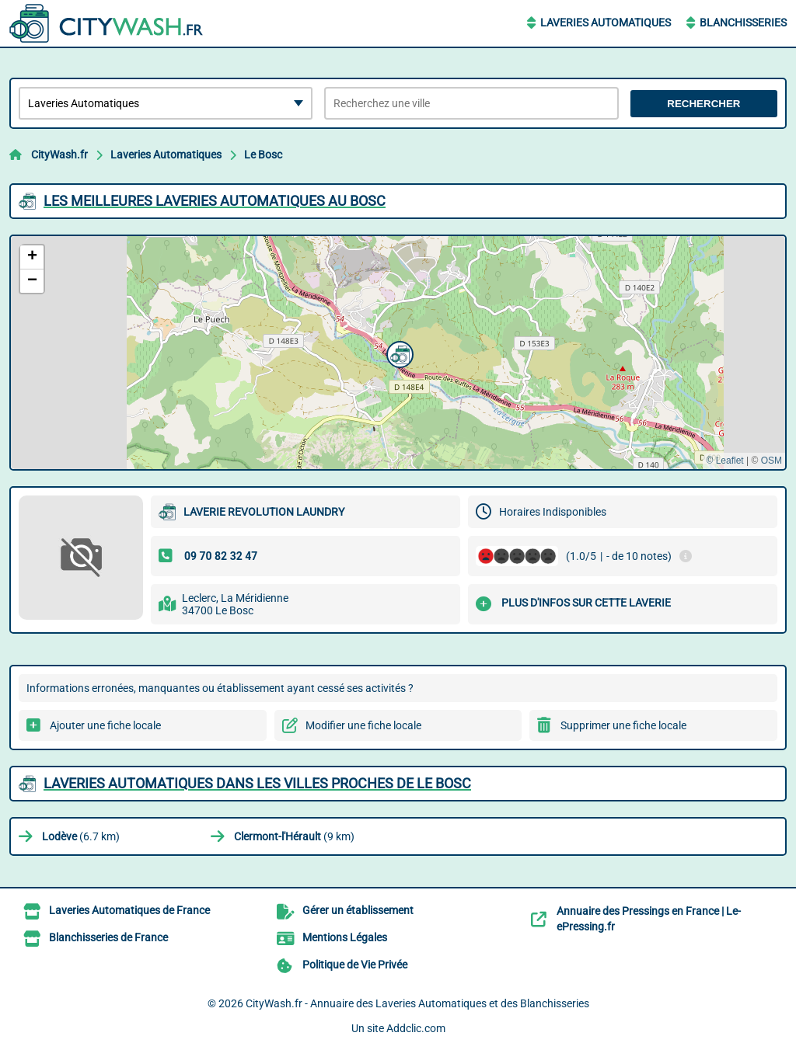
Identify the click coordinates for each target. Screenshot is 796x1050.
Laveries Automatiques (605, 22)
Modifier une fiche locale (363, 725)
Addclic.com (415, 1028)
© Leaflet (724, 460)
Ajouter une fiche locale (105, 725)
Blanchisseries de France (108, 937)
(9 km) (294, 836)
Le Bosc (263, 154)
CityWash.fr (59, 154)
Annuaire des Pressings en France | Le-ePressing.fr (649, 919)
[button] (398, 352)
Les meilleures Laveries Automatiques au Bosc (215, 201)
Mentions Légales (344, 937)
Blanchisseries (743, 22)
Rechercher (703, 104)
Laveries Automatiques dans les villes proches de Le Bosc (257, 783)
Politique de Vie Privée (354, 964)
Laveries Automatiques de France (129, 910)
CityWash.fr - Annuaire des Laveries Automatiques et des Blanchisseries (417, 1003)
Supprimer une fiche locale (623, 725)
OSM (771, 460)
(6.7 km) (81, 836)
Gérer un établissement (358, 910)
